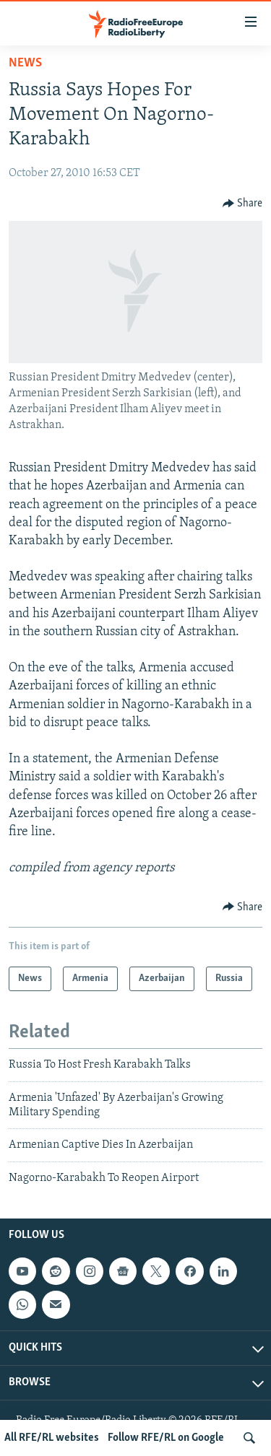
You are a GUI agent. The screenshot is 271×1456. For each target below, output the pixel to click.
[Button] (243, 204)
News (25, 63)
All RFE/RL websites (51, 1438)
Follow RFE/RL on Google (166, 1438)
